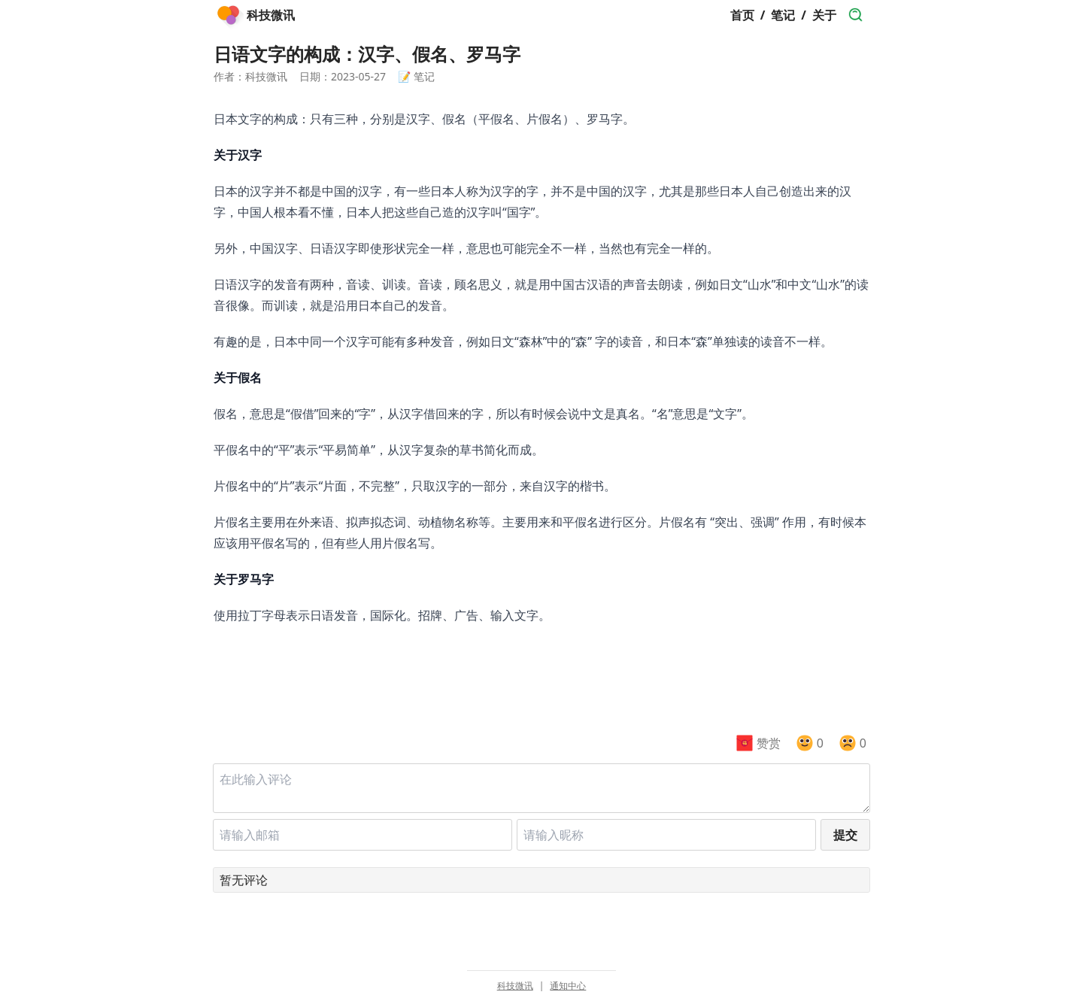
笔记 (783, 15)
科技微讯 (515, 986)
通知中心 (568, 986)
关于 (824, 15)
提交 (845, 835)
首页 (742, 15)
